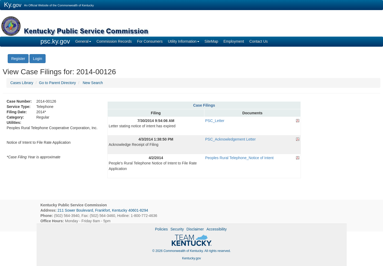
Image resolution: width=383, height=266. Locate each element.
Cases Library (21, 83)
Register (18, 58)
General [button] (83, 41)
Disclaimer (195, 229)
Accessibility (216, 229)
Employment (233, 41)
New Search (93, 83)
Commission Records (114, 41)
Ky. (12, 4)
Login (37, 58)
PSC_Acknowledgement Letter (230, 139)
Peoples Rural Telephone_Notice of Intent (239, 158)
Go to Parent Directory (57, 83)
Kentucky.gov (191, 258)
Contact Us (258, 41)
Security (177, 229)
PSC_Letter (214, 121)
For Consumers (149, 41)
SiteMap (211, 41)
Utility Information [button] (183, 41)
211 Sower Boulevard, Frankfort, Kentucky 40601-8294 (103, 210)
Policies (161, 229)
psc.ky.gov (55, 41)
